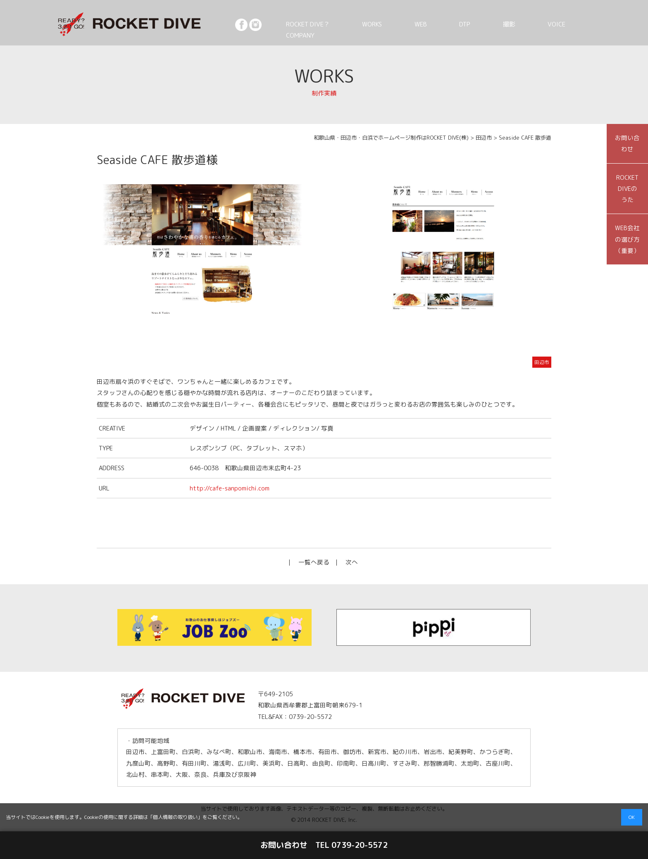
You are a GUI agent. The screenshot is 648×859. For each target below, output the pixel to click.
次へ (351, 562)
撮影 (517, 24)
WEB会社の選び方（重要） (627, 239)
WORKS (423, 24)
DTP (487, 24)
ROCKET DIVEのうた (627, 189)
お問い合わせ (627, 143)
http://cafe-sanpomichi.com (229, 488)
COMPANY (592, 24)
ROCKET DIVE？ (370, 24)
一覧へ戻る (313, 562)
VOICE (550, 24)
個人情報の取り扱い (175, 817)
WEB (458, 24)
